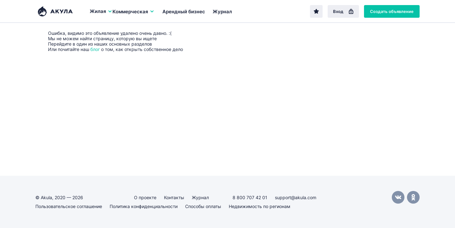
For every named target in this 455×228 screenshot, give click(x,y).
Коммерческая (133, 12)
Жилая (101, 11)
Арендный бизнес (183, 12)
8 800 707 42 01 (250, 197)
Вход (343, 11)
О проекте (145, 197)
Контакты (174, 197)
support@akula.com (295, 197)
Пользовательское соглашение (68, 206)
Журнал (222, 12)
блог (95, 49)
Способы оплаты (203, 206)
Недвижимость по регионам (259, 206)
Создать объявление (392, 11)
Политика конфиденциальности (144, 206)
